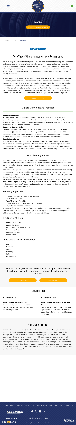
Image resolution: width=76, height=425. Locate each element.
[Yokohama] (12, 394)
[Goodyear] (29, 370)
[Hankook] (46, 370)
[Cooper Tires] (46, 362)
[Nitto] (12, 386)
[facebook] (32, 412)
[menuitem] (8, 405)
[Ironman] (64, 370)
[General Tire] (12, 370)
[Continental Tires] (29, 362)
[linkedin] (44, 412)
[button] (8, 6)
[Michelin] (46, 378)
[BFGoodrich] (12, 362)
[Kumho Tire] (12, 378)
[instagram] (40, 412)
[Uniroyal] (64, 386)
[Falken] (64, 362)
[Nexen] (64, 378)
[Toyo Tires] (46, 386)
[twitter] (36, 412)
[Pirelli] (29, 386)
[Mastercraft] (29, 378)
